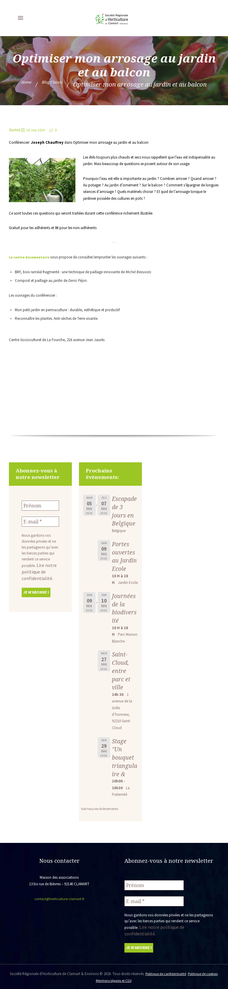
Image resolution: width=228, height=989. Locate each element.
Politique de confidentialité (171, 972)
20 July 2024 (36, 129)
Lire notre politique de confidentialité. (37, 568)
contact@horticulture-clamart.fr (59, 907)
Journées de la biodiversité (124, 616)
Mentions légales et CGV (121, 979)
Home (19, 84)
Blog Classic (56, 84)
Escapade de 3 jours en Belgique (124, 510)
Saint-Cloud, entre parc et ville (122, 678)
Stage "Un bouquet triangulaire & (123, 765)
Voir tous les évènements (101, 816)
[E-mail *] (40, 519)
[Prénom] (40, 505)
